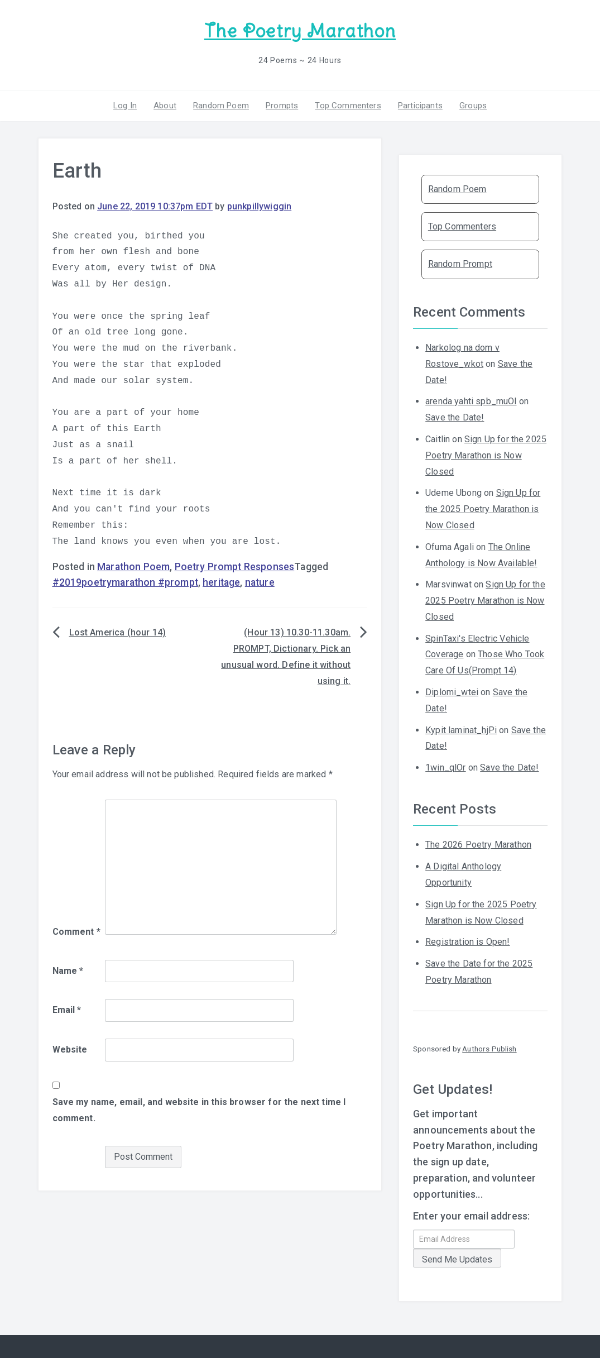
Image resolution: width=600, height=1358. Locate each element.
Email (66, 1010)
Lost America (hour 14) (117, 632)
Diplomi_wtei (451, 692)
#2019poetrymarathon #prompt (125, 582)
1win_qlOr (445, 767)
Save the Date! (454, 417)
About (164, 106)
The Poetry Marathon (300, 31)
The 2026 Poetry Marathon (478, 844)
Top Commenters (348, 106)
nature (260, 582)
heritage (221, 582)
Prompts (282, 106)
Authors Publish (489, 1048)
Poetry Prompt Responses (235, 566)
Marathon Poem (133, 566)
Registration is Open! (467, 941)
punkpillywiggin (259, 206)
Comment (76, 931)
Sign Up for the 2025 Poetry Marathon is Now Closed (485, 455)
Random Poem (221, 106)
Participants (420, 106)
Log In (125, 106)
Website (70, 1049)
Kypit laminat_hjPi (461, 730)
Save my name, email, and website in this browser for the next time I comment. (199, 1110)
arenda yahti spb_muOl (470, 401)
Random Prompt (460, 264)
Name (68, 970)
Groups (473, 106)
